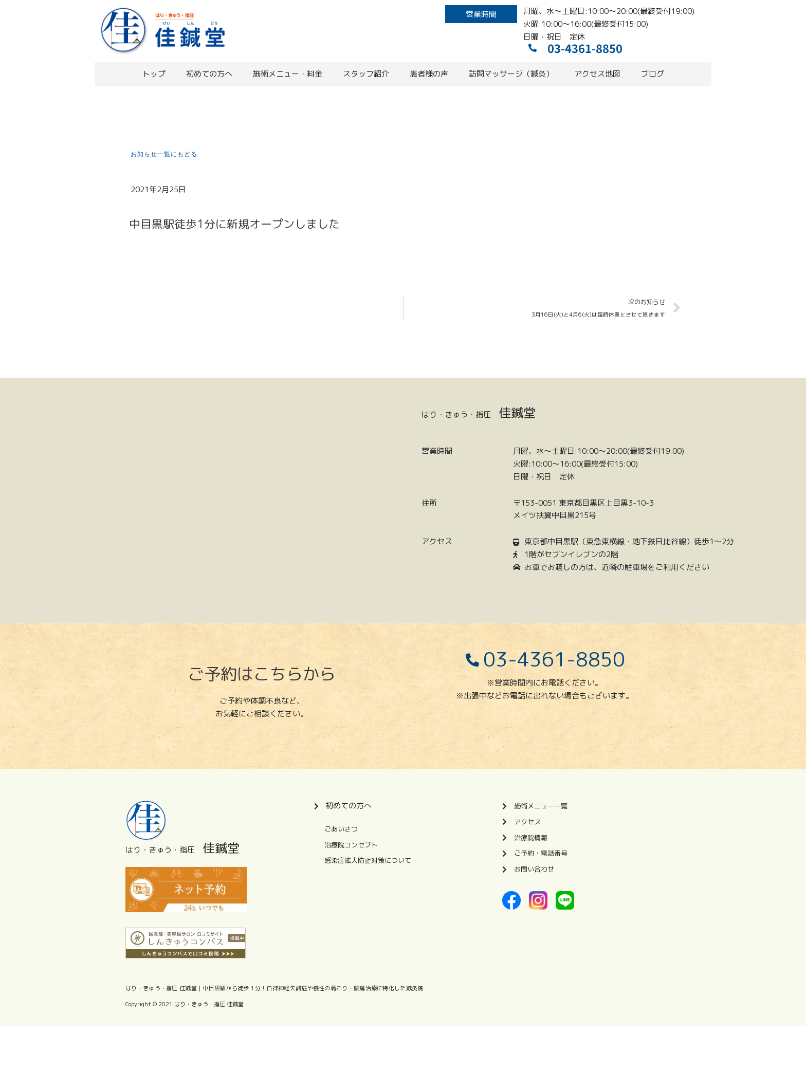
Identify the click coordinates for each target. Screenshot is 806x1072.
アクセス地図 (597, 73)
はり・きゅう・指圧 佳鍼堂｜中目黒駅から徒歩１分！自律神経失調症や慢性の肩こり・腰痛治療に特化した (265, 988)
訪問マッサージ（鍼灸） (511, 73)
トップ (154, 73)
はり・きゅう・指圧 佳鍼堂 (209, 1004)
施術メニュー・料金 (287, 73)
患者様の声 (429, 73)
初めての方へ (209, 73)
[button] (481, 14)
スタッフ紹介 (366, 73)
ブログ (652, 73)
